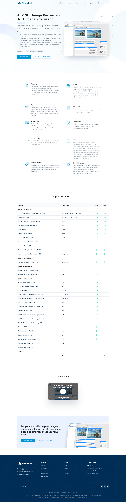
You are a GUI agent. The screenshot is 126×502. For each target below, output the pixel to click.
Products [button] (60, 3)
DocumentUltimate (45, 471)
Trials (65, 465)
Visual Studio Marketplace (94, 468)
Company (66, 473)
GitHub (90, 465)
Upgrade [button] (83, 3)
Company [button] (101, 3)
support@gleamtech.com (25, 471)
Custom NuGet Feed (92, 473)
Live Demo (46, 56)
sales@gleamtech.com (24, 469)
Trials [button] (69, 3)
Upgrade (66, 471)
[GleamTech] (25, 3)
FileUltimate (44, 468)
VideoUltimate (44, 476)
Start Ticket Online (23, 474)
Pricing (66, 468)
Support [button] (91, 3)
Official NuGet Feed (92, 471)
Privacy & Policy (21, 486)
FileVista (43, 465)
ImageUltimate (44, 473)
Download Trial (24, 56)
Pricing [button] (76, 3)
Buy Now (37, 56)
